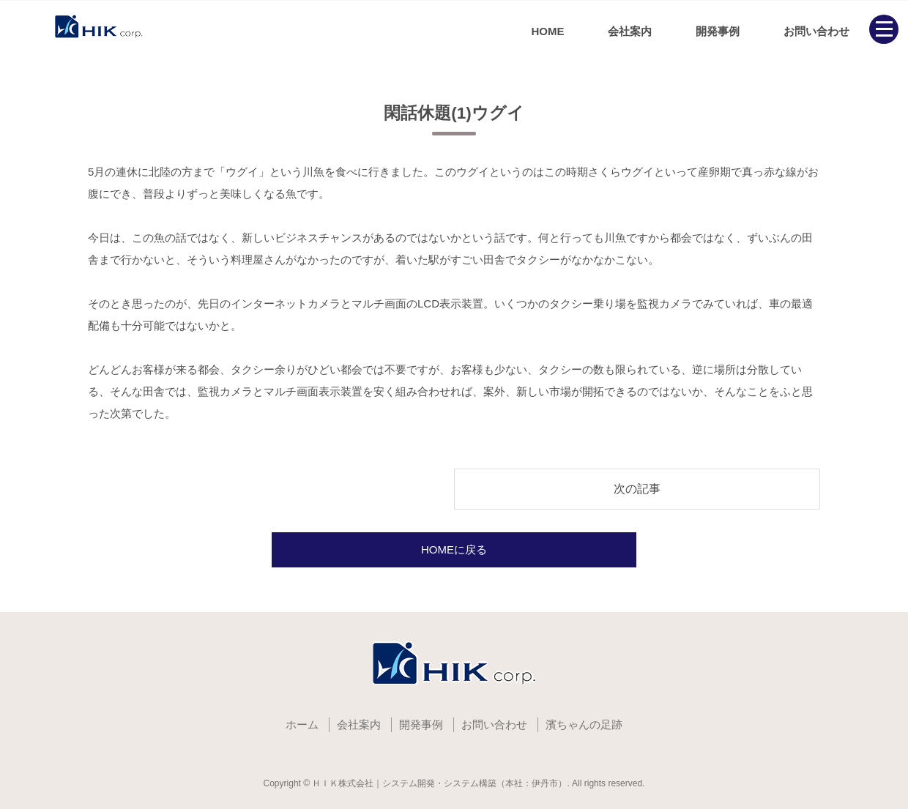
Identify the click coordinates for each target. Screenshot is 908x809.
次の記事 (637, 488)
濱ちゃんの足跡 (584, 724)
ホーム (302, 724)
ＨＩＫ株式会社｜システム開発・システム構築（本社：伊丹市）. (440, 783)
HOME (547, 31)
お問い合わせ (816, 31)
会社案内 (630, 31)
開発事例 (718, 31)
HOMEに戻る (454, 549)
